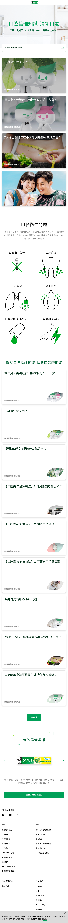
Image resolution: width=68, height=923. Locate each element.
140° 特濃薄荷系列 (8, 862)
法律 (37, 886)
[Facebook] (4, 810)
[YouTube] (11, 810)
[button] (65, 913)
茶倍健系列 (6, 839)
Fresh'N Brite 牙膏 (8, 848)
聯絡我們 (39, 909)
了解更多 (34, 717)
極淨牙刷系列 (41, 829)
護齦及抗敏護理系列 (43, 839)
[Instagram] (18, 810)
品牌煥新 (39, 882)
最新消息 (5, 881)
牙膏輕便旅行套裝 (8, 866)
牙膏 (3, 820)
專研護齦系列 (7, 834)
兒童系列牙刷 (41, 843)
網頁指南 (39, 905)
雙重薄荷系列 (7, 825)
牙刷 (37, 820)
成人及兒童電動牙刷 (43, 825)
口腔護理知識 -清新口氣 (12, 90)
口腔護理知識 (7, 876)
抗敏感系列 (6, 843)
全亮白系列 (6, 829)
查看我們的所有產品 (34, 790)
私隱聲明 (39, 895)
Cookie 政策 (40, 900)
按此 (45, 919)
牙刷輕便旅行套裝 (42, 848)
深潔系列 (39, 834)
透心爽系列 (6, 857)
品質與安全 (40, 891)
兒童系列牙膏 (7, 852)
